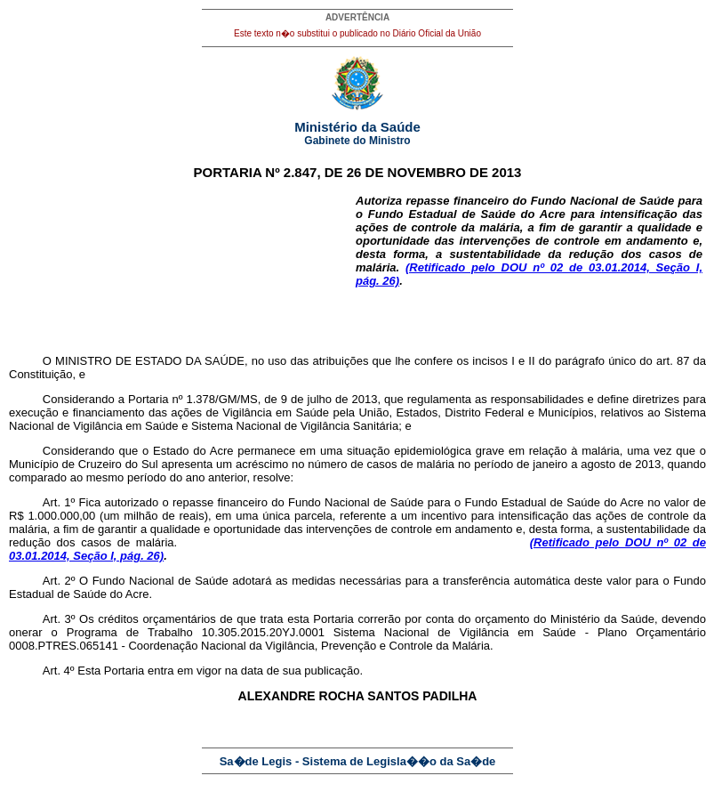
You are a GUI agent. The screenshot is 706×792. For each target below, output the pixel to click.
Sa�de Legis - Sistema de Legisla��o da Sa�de (358, 761)
